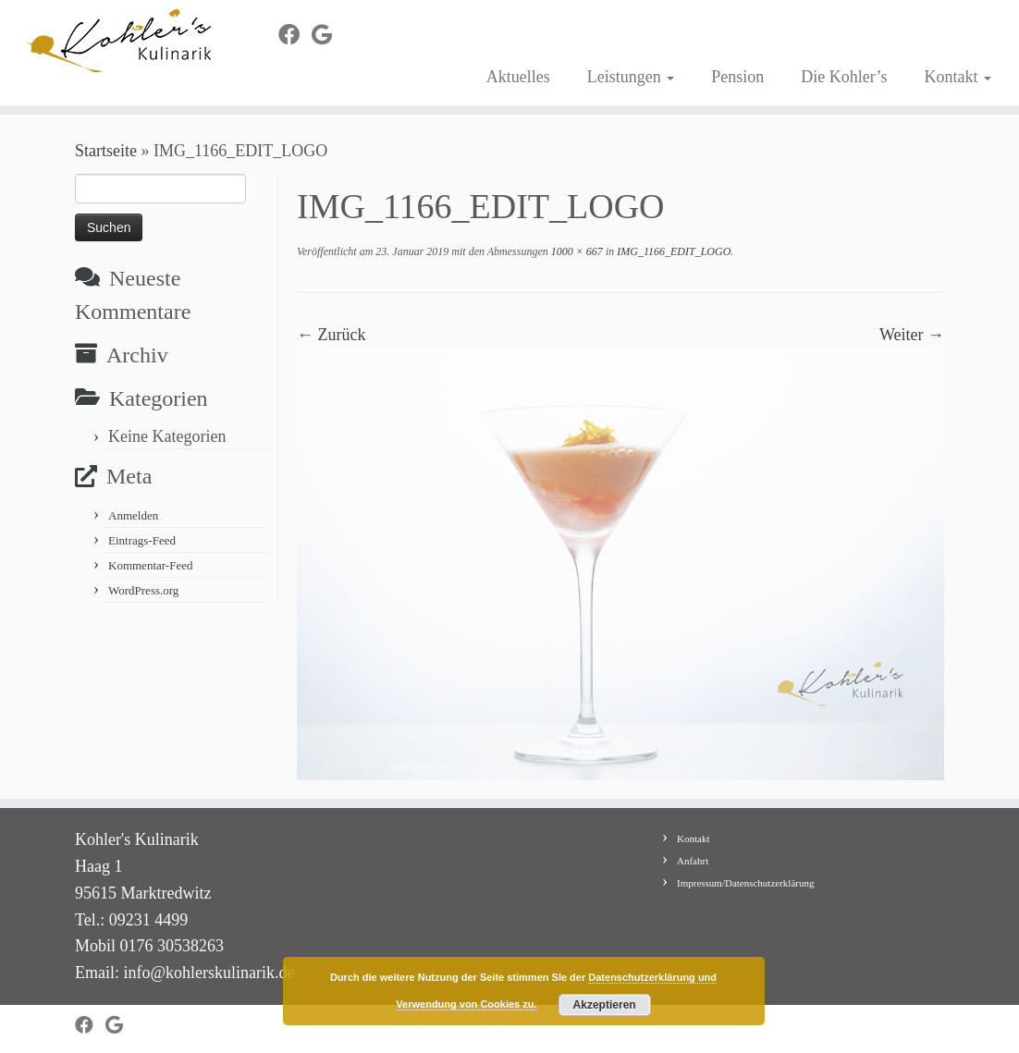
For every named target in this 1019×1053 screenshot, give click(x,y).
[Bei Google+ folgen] (328, 35)
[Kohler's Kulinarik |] (119, 40)
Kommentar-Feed (150, 565)
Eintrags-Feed (142, 540)
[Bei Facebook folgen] (295, 35)
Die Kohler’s (844, 76)
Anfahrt (692, 860)
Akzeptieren (604, 1004)
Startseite (106, 150)
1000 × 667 (575, 251)
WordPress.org (143, 590)
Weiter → (911, 334)
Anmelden (133, 515)
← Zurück (331, 334)
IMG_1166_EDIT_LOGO (672, 251)
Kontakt (957, 76)
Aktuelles (518, 76)
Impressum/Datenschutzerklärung (745, 882)
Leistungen (630, 76)
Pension (737, 76)
